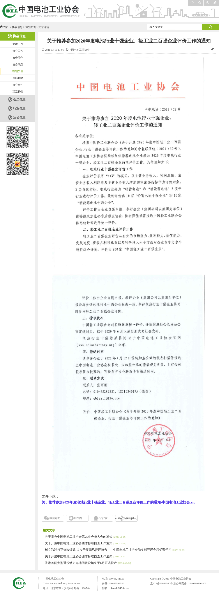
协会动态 (17, 64)
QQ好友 (103, 518)
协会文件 (17, 84)
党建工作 (17, 44)
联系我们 (17, 91)
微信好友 (54, 518)
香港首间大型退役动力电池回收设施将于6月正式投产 (88, 563)
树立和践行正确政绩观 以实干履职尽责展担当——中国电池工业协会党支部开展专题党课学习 (115, 549)
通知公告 (30, 27)
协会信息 (17, 27)
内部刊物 (17, 78)
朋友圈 (78, 518)
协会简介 (17, 57)
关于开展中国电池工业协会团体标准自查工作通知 (85, 543)
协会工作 (17, 50)
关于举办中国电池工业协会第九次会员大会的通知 (85, 536)
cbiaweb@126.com (119, 588)
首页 (6, 27)
